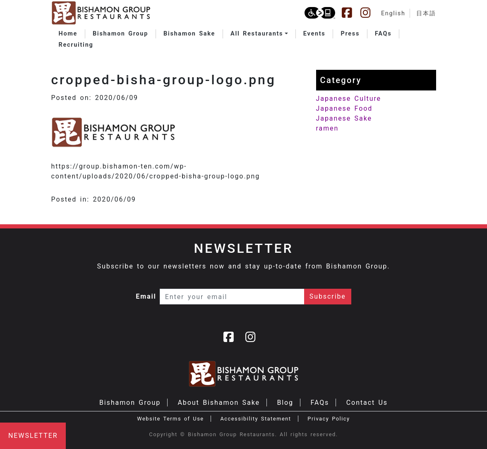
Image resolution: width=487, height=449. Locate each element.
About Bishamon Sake (219, 402)
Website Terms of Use (170, 419)
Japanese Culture (348, 98)
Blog (285, 402)
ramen (327, 128)
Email (146, 296)
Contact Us (367, 402)
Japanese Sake (344, 118)
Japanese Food (344, 108)
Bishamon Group (130, 402)
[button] (259, 33)
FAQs (319, 402)
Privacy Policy (328, 419)
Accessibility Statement (255, 419)
